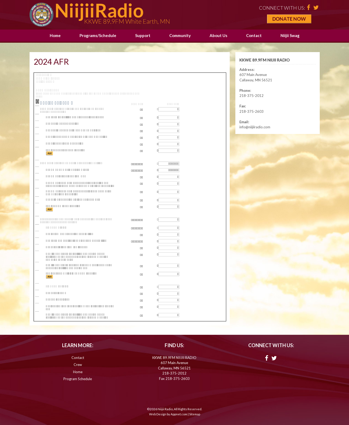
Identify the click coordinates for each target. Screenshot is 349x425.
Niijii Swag (290, 35)
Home (55, 35)
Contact (254, 35)
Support (142, 35)
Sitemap (194, 414)
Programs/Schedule (98, 35)
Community (180, 35)
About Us (218, 35)
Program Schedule (77, 379)
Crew (78, 364)
